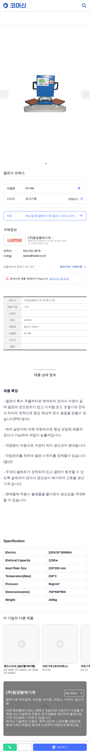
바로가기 (49, 300)
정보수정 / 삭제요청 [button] (71, 266)
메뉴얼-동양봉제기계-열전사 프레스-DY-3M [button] (51, 215)
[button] (54, 188)
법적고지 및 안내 (59, 278)
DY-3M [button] (30, 188)
